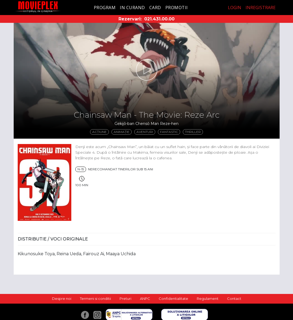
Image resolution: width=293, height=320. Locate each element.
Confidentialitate (173, 298)
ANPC (145, 298)
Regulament (207, 298)
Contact (234, 298)
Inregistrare (261, 7)
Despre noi (61, 298)
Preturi (125, 298)
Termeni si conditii (95, 298)
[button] (147, 70)
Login (234, 7)
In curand (132, 7)
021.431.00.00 (159, 18)
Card (155, 7)
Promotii (176, 7)
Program (105, 7)
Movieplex (38, 6)
